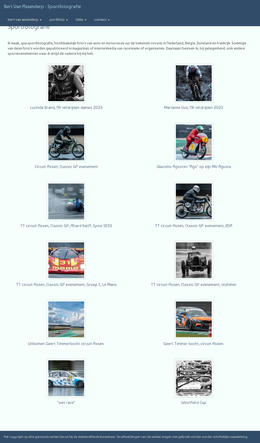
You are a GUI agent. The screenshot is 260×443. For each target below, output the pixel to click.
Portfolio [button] (59, 19)
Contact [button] (102, 19)
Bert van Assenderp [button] (25, 19)
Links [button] (81, 19)
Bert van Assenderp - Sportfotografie (42, 6)
